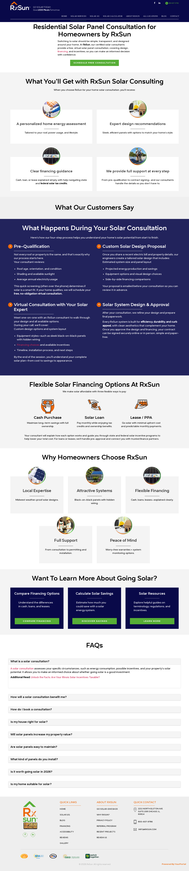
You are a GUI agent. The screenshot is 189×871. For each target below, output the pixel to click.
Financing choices (28, 344)
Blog (164, 16)
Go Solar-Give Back (107, 808)
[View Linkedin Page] (162, 3)
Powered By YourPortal (174, 863)
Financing (65, 825)
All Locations (150, 16)
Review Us (102, 837)
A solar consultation (22, 668)
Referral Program (106, 825)
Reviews (64, 837)
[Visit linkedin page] (33, 834)
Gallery (64, 842)
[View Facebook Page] (156, 3)
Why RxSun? (103, 814)
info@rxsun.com (145, 829)
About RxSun (133, 16)
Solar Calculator (113, 16)
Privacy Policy (104, 820)
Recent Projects (106, 831)
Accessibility (67, 831)
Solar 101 (94, 16)
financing (63, 51)
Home (64, 16)
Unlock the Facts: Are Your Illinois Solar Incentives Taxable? (66, 676)
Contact (174, 16)
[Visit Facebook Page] (25, 834)
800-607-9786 (172, 3)
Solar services (78, 16)
